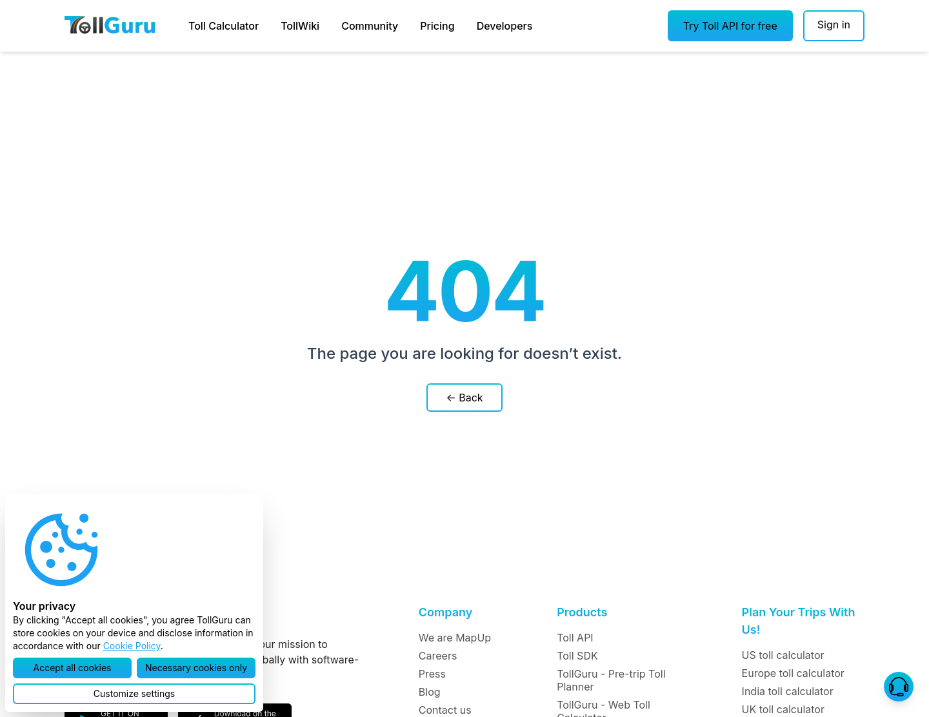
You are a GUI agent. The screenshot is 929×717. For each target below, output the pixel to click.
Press (432, 673)
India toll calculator (788, 691)
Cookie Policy (132, 645)
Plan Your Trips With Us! (798, 620)
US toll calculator (783, 655)
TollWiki (300, 25)
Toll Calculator (223, 25)
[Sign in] (833, 25)
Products (582, 612)
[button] (730, 25)
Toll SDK (577, 655)
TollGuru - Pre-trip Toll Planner (611, 680)
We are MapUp (455, 637)
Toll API (575, 637)
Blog (430, 691)
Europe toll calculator (793, 673)
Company (445, 612)
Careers (438, 655)
